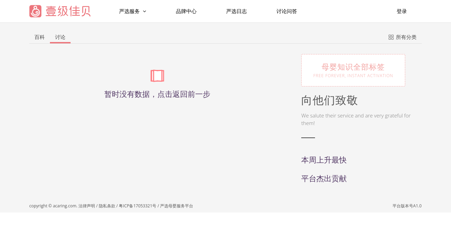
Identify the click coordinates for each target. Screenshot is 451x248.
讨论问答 (286, 11)
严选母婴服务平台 (176, 206)
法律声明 (86, 206)
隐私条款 (107, 206)
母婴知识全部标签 (353, 70)
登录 (402, 11)
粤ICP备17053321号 (137, 206)
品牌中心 (186, 11)
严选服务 (132, 11)
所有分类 (403, 36)
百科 (39, 36)
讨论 (60, 36)
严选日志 (236, 11)
